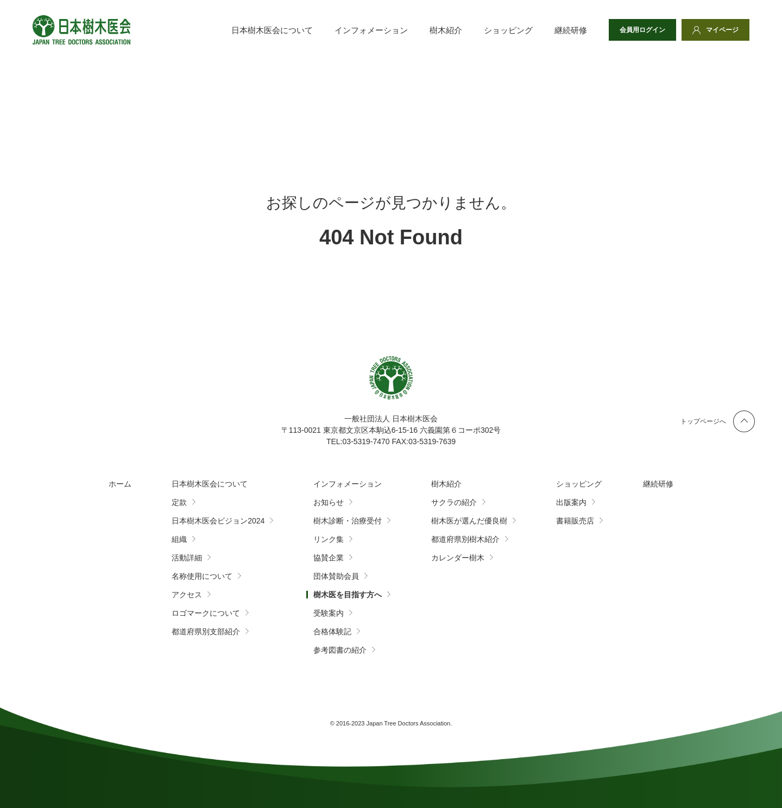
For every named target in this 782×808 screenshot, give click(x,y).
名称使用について (202, 576)
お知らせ (328, 502)
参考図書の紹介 (340, 650)
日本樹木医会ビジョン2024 (218, 520)
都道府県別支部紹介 (206, 631)
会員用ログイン (642, 30)
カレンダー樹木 (457, 557)
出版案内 (571, 502)
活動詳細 (187, 557)
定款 (179, 502)
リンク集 (328, 539)
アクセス (187, 594)
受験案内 (328, 613)
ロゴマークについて (206, 613)
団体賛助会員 (336, 576)
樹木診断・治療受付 (347, 520)
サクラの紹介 (454, 502)
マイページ (722, 30)
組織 (179, 539)
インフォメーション (371, 30)
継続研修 (570, 30)
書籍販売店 (575, 520)
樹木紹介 (446, 30)
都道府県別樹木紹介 (465, 539)
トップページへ (703, 421)
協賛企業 (328, 557)
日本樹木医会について (272, 30)
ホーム (120, 483)
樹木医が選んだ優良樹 (469, 520)
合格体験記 (332, 631)
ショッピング (508, 30)
